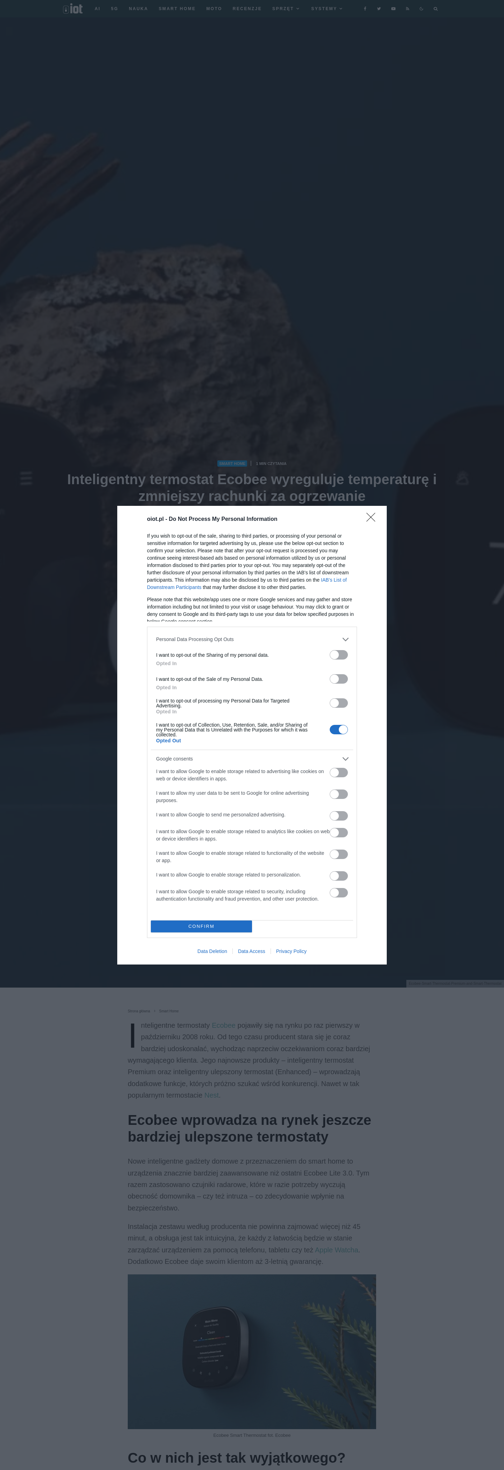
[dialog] (252, 735)
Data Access (251, 951)
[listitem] (252, 639)
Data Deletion (212, 951)
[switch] (339, 655)
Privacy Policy (291, 951)
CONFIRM (201, 926)
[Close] (373, 519)
